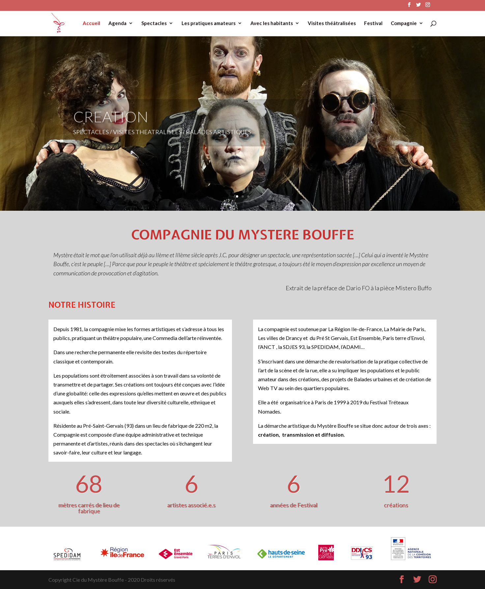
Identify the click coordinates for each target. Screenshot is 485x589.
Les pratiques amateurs (209, 23)
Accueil (91, 23)
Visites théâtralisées (332, 23)
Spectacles (154, 23)
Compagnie (404, 23)
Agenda (117, 23)
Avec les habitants (271, 23)
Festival (373, 23)
